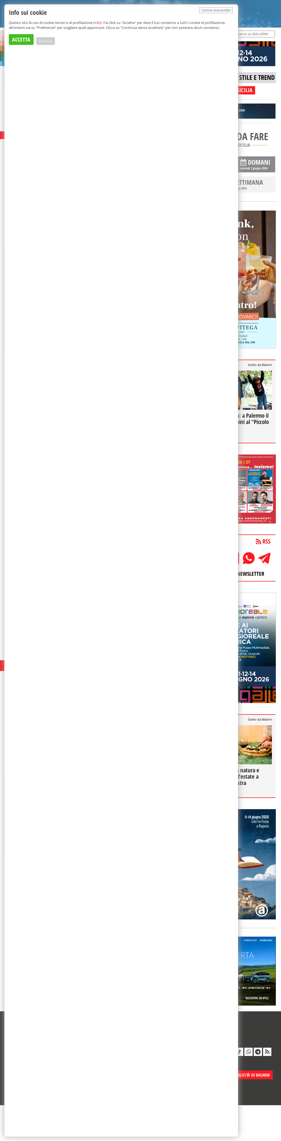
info (97, 22)
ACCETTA (21, 39)
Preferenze (46, 41)
